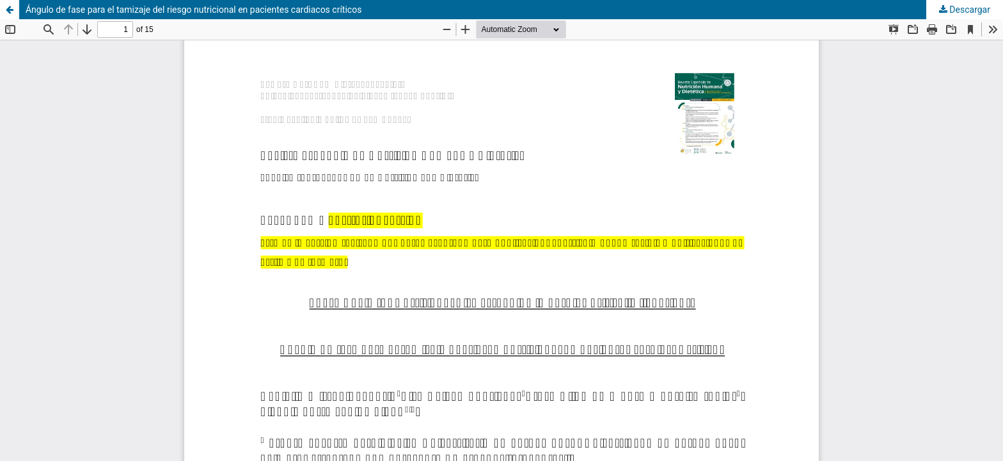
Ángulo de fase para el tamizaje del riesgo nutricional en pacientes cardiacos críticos (193, 9)
